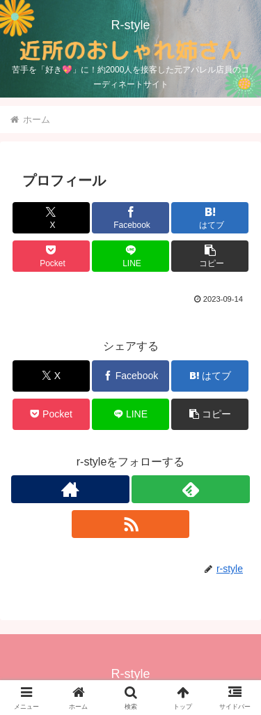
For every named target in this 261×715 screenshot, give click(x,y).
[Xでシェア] (51, 217)
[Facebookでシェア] (130, 217)
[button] (209, 256)
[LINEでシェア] (130, 256)
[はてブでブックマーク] (209, 217)
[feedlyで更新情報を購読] (191, 489)
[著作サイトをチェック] (70, 489)
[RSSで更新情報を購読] (131, 524)
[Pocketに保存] (51, 256)
